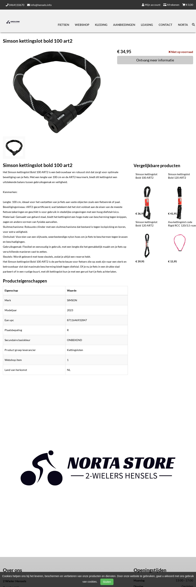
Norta (183, 24)
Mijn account (151, 4)
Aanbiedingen (124, 24)
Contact (165, 24)
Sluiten (107, 581)
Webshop (82, 24)
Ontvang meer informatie (155, 60)
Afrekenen (171, 4)
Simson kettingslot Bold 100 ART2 (147, 176)
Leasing (147, 24)
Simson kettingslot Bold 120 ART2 (179, 176)
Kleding (101, 24)
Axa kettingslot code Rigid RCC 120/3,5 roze (182, 223)
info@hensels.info (39, 5)
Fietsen (63, 24)
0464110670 (15, 5)
